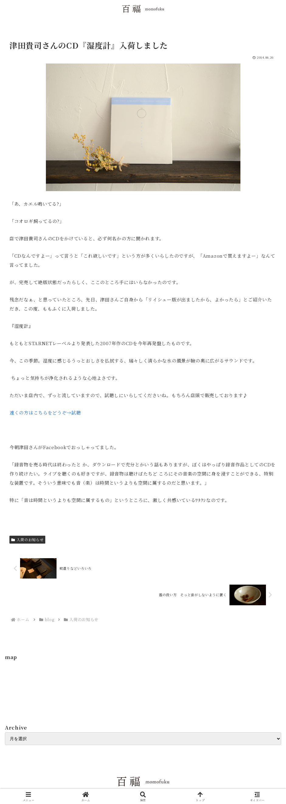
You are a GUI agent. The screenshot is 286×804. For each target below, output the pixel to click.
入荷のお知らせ (27, 539)
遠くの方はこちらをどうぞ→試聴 (45, 412)
